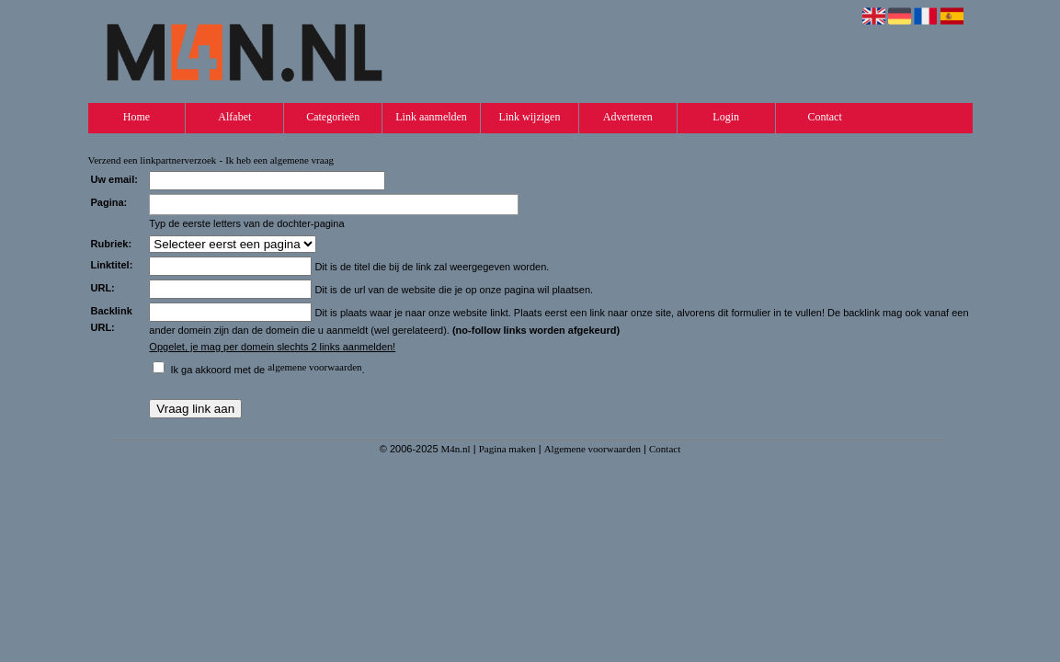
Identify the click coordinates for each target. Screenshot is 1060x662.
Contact (824, 116)
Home (136, 116)
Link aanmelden (431, 116)
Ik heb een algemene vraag (279, 160)
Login (725, 116)
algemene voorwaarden (314, 366)
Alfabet (234, 116)
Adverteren (628, 116)
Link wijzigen (529, 116)
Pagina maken (507, 448)
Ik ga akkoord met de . (267, 369)
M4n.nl (456, 448)
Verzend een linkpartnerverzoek (152, 160)
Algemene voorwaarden (592, 448)
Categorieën (332, 116)
